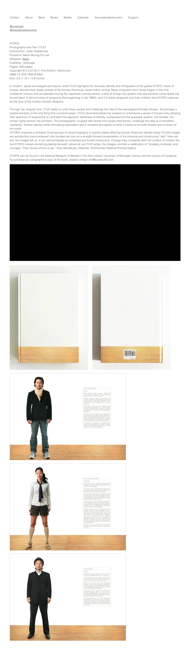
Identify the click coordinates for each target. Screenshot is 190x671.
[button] (41, 17)
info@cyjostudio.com (101, 159)
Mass (25, 59)
